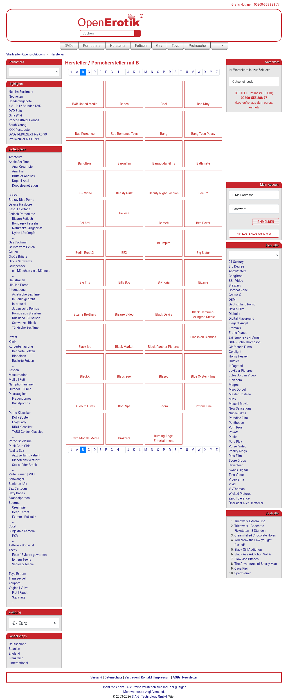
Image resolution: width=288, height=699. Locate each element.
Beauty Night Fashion (164, 193)
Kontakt (146, 677)
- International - (19, 663)
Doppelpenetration (25, 185)
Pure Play (235, 441)
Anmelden (265, 221)
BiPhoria (163, 282)
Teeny (13, 550)
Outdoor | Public (20, 389)
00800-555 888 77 (266, 4)
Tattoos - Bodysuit (21, 545)
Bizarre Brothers (85, 314)
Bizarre (203, 282)
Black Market (124, 346)
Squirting (18, 597)
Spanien (14, 649)
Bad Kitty (203, 104)
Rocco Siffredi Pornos (24, 120)
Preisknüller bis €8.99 (24, 139)
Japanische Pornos (25, 308)
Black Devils (163, 314)
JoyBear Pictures (240, 370)
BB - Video (85, 193)
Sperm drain (242, 573)
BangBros (85, 163)
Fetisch (141, 46)
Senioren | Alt (18, 484)
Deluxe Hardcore (20, 204)
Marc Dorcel (237, 389)
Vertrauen (132, 677)
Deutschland (17, 644)
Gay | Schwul (18, 242)
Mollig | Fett (17, 379)
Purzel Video (237, 446)
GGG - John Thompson (245, 342)
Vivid (232, 484)
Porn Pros (236, 427)
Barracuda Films (163, 163)
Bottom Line (203, 406)
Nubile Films (237, 413)
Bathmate (203, 163)
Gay (159, 46)
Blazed (164, 376)
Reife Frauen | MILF (22, 474)
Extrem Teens (21, 559)
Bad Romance (84, 133)
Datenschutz (113, 677)
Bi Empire (163, 243)
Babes (124, 104)
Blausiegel (124, 376)
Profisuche (197, 46)
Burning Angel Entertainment (164, 438)
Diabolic (234, 313)
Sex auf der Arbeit (24, 465)
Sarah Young (17, 125)
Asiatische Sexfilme (26, 294)
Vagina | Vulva (18, 588)
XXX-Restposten (20, 129)
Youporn (14, 583)
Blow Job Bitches (246, 559)
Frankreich (16, 658)
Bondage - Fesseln (25, 223)
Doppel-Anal (20, 181)
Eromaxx (235, 328)
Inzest (13, 337)
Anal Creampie (22, 166)
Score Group (237, 460)
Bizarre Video (124, 314)
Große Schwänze (20, 261)
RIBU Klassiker (22, 427)
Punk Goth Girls (19, 446)
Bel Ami (84, 223)
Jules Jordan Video (242, 375)
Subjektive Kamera (22, 531)
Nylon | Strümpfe (24, 233)
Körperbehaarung (21, 346)
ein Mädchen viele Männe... (31, 271)
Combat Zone (238, 290)
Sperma (14, 502)
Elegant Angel (238, 323)
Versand (96, 677)
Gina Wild (15, 115)
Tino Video (236, 474)
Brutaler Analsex (23, 176)
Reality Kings (238, 451)
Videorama (236, 479)
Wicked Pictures (240, 493)
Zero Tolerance (239, 498)
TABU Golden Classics (27, 431)
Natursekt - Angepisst (27, 228)
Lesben (14, 370)
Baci (164, 104)
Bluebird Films (85, 406)
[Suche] (136, 33)
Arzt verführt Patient (26, 455)
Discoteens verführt (26, 460)
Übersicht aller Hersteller (246, 503)
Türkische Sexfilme (25, 327)
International (17, 289)
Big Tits (84, 282)
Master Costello (240, 394)
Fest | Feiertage (19, 209)
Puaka (233, 436)
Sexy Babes (17, 493)
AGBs (177, 677)
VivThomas (237, 488)
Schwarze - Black (24, 323)
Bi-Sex (13, 195)
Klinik (12, 342)
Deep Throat (20, 512)
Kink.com (235, 380)
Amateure (15, 157)
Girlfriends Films (240, 346)
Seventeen (236, 465)
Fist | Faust (19, 592)
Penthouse (236, 422)
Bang (163, 133)
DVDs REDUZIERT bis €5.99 (28, 134)
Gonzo (13, 252)
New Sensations (240, 408)
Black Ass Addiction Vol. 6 (252, 554)
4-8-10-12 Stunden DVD (25, 106)
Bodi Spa (124, 406)
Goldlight (235, 351)
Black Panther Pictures (164, 346)
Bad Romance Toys (124, 133)
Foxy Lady (19, 422)
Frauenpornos (22, 398)
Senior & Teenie (23, 564)
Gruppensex (17, 266)
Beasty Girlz (124, 193)
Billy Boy (124, 282)
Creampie (19, 507)
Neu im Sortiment (21, 92)
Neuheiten (16, 96)
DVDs (69, 46)
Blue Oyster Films (203, 376)
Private (233, 432)
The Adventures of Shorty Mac (255, 563)
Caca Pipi (241, 568)
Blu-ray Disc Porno (21, 200)
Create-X (235, 294)
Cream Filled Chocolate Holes (255, 535)
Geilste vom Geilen (22, 247)
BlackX (85, 376)
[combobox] (34, 72)
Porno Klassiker (20, 413)
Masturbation (18, 375)
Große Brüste (18, 256)
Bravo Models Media (84, 438)
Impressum (162, 677)
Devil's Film (237, 309)
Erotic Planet (238, 332)
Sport (12, 526)
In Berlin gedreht (23, 299)
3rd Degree (236, 266)
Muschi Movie (238, 403)
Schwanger (16, 479)
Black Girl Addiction (248, 549)
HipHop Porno (19, 285)
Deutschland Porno (242, 304)
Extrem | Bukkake (24, 517)
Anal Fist (18, 171)
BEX (124, 252)
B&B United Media (84, 104)
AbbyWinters (238, 271)
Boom (164, 406)
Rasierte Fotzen (23, 360)
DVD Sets (15, 110)
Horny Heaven (238, 356)
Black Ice (85, 346)
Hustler (234, 361)
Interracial (19, 304)
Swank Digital (238, 470)
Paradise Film (238, 417)
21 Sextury (236, 261)
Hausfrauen (17, 280)
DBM (232, 299)
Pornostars (92, 46)
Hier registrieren (254, 233)
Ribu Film (235, 455)
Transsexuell (17, 578)
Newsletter (190, 677)
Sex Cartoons (18, 488)
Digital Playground (241, 318)
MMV (232, 399)
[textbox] (34, 72)
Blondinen (19, 356)
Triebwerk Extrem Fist (249, 521)
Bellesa (124, 213)
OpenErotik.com (113, 687)
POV (15, 536)
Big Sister (203, 252)
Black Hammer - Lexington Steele (203, 314)
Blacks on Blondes (203, 337)
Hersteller (118, 46)
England (14, 653)
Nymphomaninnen (21, 384)
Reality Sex (16, 450)
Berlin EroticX (84, 252)
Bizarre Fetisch (22, 218)
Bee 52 (203, 193)
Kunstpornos (21, 403)
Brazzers (124, 438)
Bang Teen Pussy (203, 133)
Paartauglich (18, 394)
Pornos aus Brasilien (26, 313)
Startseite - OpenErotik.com (25, 54)
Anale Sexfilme (19, 162)
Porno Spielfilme (20, 441)
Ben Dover (203, 223)
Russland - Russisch (26, 318)
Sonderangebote (20, 101)
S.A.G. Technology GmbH (149, 696)
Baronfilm (124, 163)
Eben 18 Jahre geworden (29, 555)
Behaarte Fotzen (23, 351)
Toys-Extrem (17, 573)
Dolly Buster (20, 417)
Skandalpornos (19, 498)
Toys (175, 46)
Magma (234, 384)
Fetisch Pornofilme (22, 214)
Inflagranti (236, 365)
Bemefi (164, 223)
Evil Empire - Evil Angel (244, 337)
